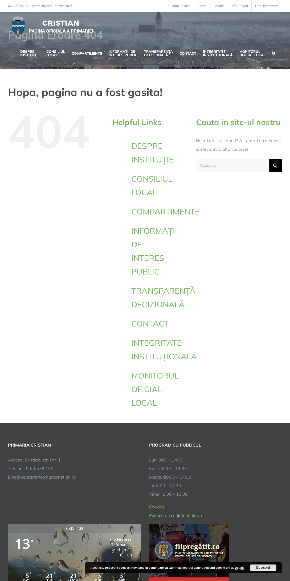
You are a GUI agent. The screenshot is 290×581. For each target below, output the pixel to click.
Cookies (156, 424)
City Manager (91, 560)
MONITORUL (159, 390)
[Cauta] (275, 165)
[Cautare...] (232, 165)
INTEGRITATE (159, 350)
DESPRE (159, 153)
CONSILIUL (159, 186)
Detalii (239, 567)
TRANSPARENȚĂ (163, 298)
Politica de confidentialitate (176, 432)
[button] (273, 52)
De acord (263, 568)
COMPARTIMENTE (165, 211)
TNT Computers (66, 560)
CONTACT (150, 324)
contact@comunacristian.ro (52, 6)
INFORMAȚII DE (159, 252)
